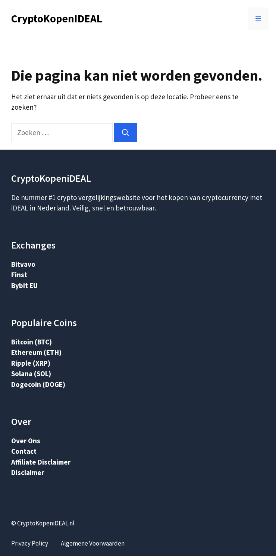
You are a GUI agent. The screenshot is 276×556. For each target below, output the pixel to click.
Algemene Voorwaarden (93, 543)
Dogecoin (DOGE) (38, 384)
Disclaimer (27, 472)
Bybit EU (24, 285)
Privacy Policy (29, 543)
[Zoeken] (125, 132)
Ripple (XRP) (30, 363)
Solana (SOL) (31, 373)
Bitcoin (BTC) (31, 341)
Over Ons (25, 440)
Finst (19, 274)
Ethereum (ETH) (36, 352)
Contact (24, 451)
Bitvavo (23, 264)
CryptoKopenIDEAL (56, 18)
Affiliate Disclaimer (40, 461)
